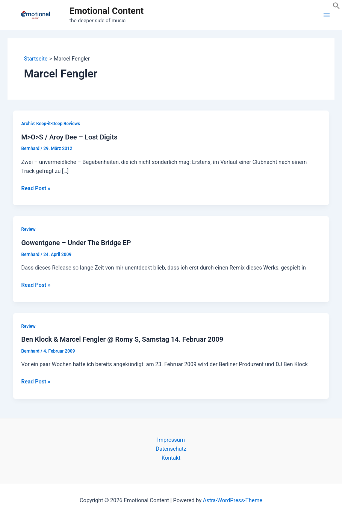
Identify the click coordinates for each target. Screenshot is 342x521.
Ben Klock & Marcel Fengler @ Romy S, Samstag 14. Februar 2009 (122, 339)
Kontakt (171, 457)
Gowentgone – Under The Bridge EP (76, 243)
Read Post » (35, 188)
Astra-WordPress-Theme (232, 500)
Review (28, 229)
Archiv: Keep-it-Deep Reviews (50, 123)
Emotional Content (107, 11)
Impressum (171, 439)
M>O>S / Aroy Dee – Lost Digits (69, 137)
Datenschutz (171, 448)
